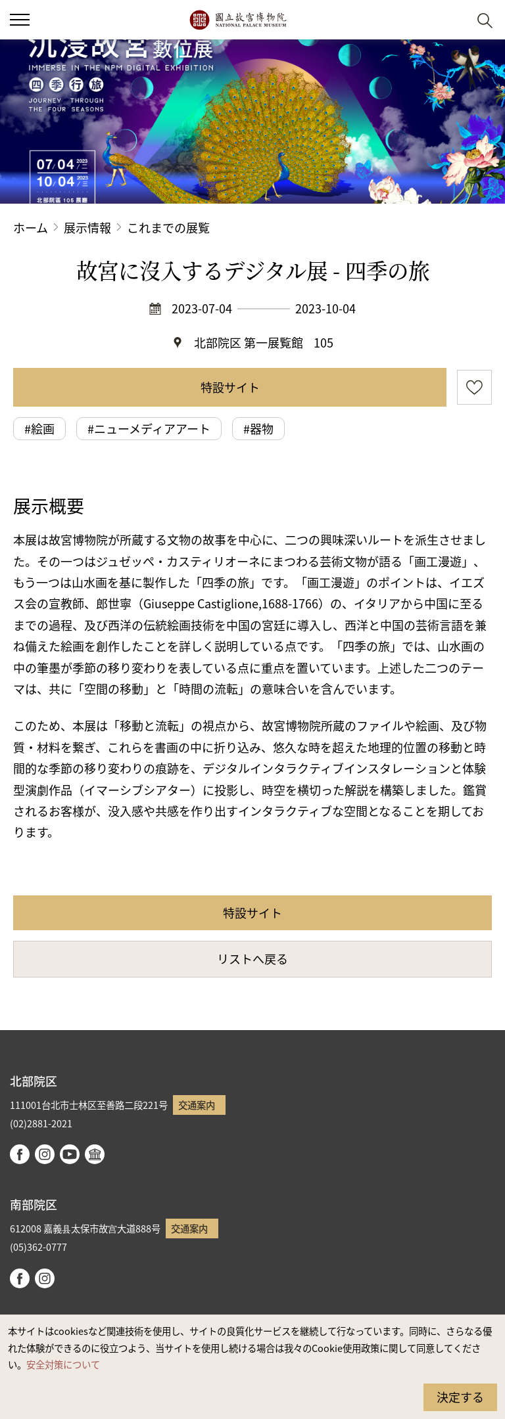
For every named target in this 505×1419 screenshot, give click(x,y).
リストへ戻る (252, 958)
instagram (45, 1154)
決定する (460, 1396)
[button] (452, 20)
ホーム (30, 227)
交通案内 (196, 1105)
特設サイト (230, 386)
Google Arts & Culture (95, 1154)
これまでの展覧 (168, 227)
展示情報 (87, 227)
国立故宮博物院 (237, 19)
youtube (70, 1154)
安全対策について (63, 1364)
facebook (20, 1154)
